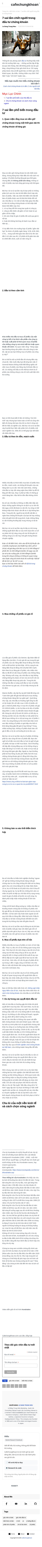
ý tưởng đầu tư (30, 1521)
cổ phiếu (32, 1524)
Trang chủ (5, 11)
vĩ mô (18, 1521)
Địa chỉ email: (9, 1355)
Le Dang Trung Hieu (9, 26)
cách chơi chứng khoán (10, 993)
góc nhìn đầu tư (21, 1517)
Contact (30, 1534)
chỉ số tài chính (22, 1524)
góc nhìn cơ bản (14, 1381)
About (21, 1534)
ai (23, 1521)
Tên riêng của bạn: (11, 1362)
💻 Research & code (14, 1468)
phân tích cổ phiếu (9, 1524)
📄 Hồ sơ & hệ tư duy (14, 1462)
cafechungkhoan (25, 4)
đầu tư (24, 61)
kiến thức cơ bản (15, 11)
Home (12, 1534)
